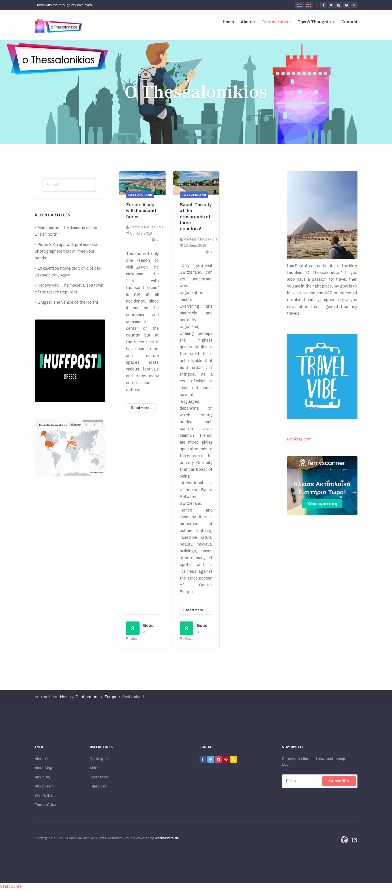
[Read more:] (141, 408)
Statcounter (11, 886)
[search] (69, 185)
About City (42, 777)
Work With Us (45, 796)
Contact (349, 22)
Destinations (276, 22)
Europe (110, 697)
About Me (42, 759)
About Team (44, 786)
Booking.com (299, 439)
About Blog (43, 768)
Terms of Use (45, 805)
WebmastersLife (167, 838)
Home (228, 22)
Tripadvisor (98, 786)
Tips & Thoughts (316, 22)
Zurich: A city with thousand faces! (141, 210)
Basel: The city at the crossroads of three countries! (195, 216)
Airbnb (94, 768)
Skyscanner (99, 777)
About (248, 22)
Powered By (348, 839)
